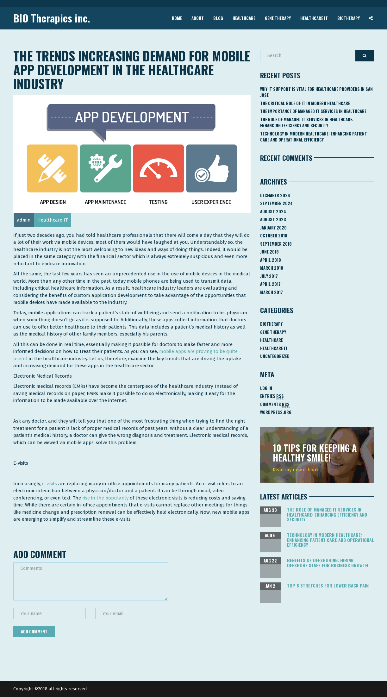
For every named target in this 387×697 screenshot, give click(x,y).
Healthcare (244, 18)
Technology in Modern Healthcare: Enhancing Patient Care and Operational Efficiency (313, 136)
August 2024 (273, 211)
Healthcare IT (314, 18)
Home (177, 18)
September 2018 (276, 244)
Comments (275, 404)
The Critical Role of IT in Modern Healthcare (305, 103)
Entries (272, 396)
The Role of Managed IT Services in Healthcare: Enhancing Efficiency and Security (306, 122)
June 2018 (269, 251)
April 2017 (270, 284)
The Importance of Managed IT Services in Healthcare (313, 111)
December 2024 (275, 195)
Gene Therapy (278, 18)
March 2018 (271, 268)
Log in (266, 388)
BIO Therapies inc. (51, 18)
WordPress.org (275, 412)
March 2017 (271, 292)
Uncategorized (275, 356)
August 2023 (273, 219)
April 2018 (270, 260)
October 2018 (273, 235)
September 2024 (276, 203)
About (197, 18)
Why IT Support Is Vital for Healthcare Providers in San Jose (316, 92)
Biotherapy (348, 18)
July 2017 (269, 276)
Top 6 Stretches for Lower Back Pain (328, 585)
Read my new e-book (296, 470)
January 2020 (273, 227)
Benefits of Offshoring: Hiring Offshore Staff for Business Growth (327, 562)
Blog (218, 18)
